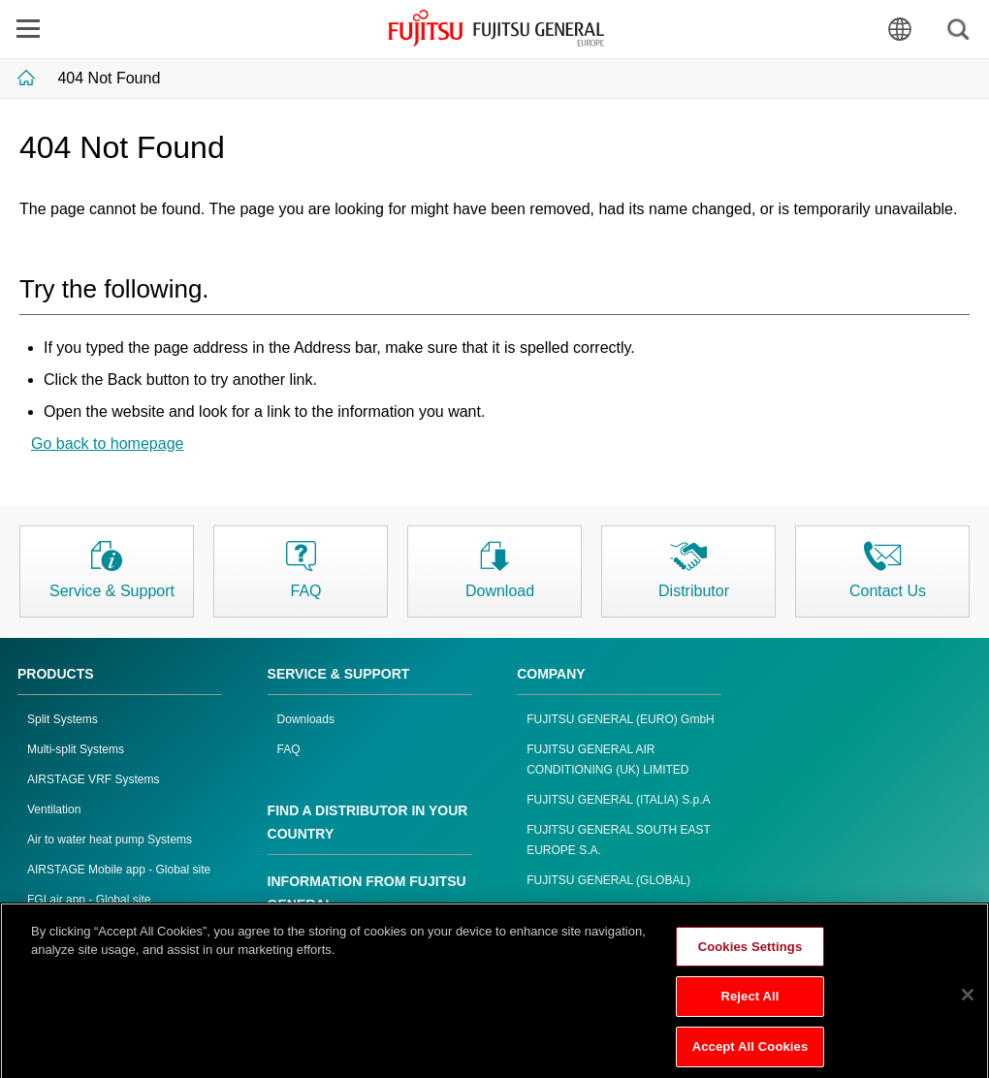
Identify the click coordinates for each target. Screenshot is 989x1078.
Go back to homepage (107, 443)
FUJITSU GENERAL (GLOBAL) (608, 880)
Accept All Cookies (750, 1056)
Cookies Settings (750, 955)
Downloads (306, 719)
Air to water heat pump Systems (109, 839)
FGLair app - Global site (88, 899)
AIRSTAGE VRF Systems (93, 779)
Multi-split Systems (75, 749)
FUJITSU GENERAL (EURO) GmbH (620, 719)
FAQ (289, 749)
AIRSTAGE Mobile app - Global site (118, 869)
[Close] (967, 1003)
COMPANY (551, 674)
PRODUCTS (55, 674)
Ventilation (53, 809)
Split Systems (62, 719)
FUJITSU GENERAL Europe (496, 28)
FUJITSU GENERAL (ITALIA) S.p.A (618, 800)
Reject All (749, 1006)
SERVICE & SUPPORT (339, 674)
